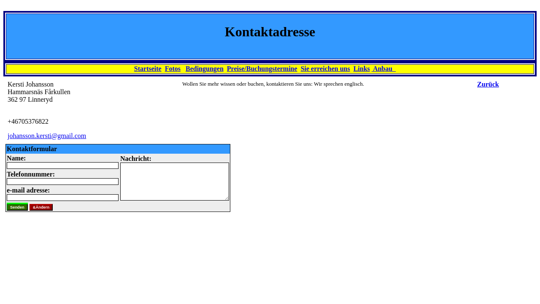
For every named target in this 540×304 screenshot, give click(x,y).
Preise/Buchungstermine (262, 68)
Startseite (148, 68)
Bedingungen (205, 68)
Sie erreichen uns (325, 68)
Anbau (384, 68)
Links (362, 68)
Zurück (488, 84)
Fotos (173, 68)
